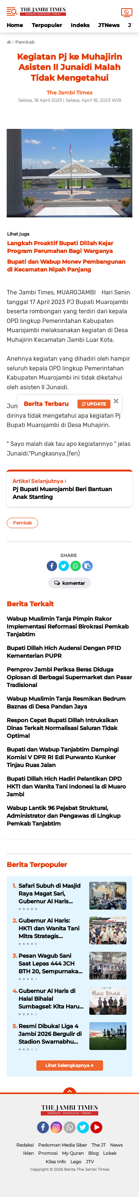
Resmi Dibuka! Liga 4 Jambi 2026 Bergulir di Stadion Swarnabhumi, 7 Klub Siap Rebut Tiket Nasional (51, 1034)
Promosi (47, 1153)
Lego (76, 1161)
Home (15, 25)
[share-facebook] (52, 566)
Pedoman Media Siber (62, 1145)
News (116, 1145)
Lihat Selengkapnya (69, 1065)
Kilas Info (56, 1161)
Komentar (69, 582)
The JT (99, 1145)
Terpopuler (47, 25)
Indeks (80, 25)
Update (94, 404)
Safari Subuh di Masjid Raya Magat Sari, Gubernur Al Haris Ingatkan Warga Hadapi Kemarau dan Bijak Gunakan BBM (49, 893)
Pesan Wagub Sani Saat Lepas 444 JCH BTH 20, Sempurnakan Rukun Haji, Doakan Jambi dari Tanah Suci (50, 963)
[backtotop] (69, 1094)
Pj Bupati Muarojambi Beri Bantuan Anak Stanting (62, 493)
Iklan (28, 1153)
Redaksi (25, 1145)
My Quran (73, 1153)
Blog (93, 1153)
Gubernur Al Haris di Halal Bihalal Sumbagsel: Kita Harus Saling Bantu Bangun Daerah (50, 998)
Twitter (86, 1130)
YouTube (101, 1130)
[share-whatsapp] (75, 566)
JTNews (108, 25)
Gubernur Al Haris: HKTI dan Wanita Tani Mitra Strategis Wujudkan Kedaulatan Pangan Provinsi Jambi (50, 928)
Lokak (109, 1153)
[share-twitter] (64, 566)
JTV (90, 1161)
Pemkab (22, 523)
